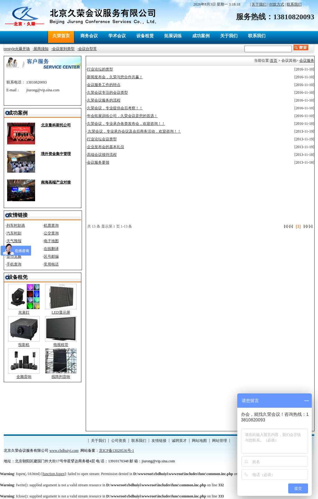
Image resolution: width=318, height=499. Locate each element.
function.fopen (53, 474)
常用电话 (51, 264)
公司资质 (118, 440)
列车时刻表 (16, 225)
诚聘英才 (179, 440)
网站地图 (199, 440)
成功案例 (201, 36)
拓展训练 (173, 36)
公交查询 (51, 233)
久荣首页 (61, 36)
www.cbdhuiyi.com (64, 450)
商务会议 (89, 36)
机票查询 (51, 225)
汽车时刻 (14, 233)
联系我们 (257, 36)
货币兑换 (14, 256)
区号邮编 (51, 256)
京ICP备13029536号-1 (116, 450)
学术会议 (117, 36)
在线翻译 (51, 249)
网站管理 (219, 440)
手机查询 (14, 264)
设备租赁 (145, 36)
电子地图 (51, 241)
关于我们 (229, 36)
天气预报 (14, 241)
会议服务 (306, 60)
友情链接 (159, 440)
